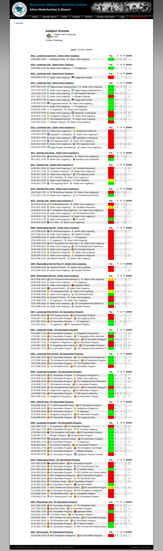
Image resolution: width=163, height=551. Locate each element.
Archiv (64, 17)
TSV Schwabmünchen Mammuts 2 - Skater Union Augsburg (75, 243)
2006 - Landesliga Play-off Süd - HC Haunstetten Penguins (57, 354)
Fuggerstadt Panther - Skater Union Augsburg (69, 103)
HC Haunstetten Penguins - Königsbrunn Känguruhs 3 (73, 375)
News (35, 17)
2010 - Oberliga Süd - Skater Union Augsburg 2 (52, 201)
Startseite (19, 23)
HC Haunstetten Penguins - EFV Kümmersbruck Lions (73, 466)
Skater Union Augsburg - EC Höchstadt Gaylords (70, 249)
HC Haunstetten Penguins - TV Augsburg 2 (68, 411)
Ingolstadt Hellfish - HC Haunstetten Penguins (69, 463)
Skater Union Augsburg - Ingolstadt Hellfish (68, 285)
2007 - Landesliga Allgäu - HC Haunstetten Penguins (54, 330)
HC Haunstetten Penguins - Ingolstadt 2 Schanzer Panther (75, 454)
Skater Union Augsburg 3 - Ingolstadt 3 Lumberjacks (72, 138)
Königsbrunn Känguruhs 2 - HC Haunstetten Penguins (73, 342)
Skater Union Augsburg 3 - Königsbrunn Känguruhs (72, 131)
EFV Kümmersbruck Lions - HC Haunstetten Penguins (73, 497)
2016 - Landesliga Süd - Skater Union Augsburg (52, 73)
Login (122, 17)
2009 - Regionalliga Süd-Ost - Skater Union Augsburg (55, 228)
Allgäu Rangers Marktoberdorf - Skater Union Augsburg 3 (74, 147)
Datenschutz (146, 547)
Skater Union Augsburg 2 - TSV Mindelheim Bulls (71, 213)
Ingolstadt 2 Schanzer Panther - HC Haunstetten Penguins (75, 439)
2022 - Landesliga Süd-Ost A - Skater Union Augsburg (55, 56)
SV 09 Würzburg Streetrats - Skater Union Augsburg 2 (73, 192)
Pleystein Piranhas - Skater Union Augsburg (68, 258)
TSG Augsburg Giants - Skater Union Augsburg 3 (71, 141)
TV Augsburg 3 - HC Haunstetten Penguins (68, 324)
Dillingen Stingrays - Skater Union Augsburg (68, 122)
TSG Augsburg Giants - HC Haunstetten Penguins (71, 315)
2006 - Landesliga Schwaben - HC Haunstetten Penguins (56, 372)
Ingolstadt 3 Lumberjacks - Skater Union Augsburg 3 (72, 134)
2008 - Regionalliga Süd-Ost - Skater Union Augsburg (55, 276)
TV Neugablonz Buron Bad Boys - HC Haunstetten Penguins (75, 345)
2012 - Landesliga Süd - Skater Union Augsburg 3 (53, 127)
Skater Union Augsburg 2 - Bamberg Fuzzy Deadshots (73, 159)
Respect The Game (106, 17)
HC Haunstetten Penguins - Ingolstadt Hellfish (69, 484)
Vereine (88, 17)
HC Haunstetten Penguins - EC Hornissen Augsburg (72, 429)
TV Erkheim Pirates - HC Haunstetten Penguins (70, 481)
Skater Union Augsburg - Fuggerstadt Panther (69, 77)
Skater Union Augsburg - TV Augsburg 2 (67, 237)
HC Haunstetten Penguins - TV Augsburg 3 (68, 321)
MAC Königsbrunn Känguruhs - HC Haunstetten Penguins (74, 475)
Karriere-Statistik (85, 49)
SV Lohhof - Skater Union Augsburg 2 (66, 222)
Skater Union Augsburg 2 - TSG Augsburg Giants (71, 174)
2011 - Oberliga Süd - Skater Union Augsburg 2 (52, 165)
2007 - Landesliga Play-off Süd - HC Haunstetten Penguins (57, 312)
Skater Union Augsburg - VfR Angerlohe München (71, 93)
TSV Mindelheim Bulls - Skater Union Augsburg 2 (71, 204)
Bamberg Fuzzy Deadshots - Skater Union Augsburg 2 (73, 156)
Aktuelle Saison (50, 17)
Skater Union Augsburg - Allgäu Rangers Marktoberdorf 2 (74, 90)
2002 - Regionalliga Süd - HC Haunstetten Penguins (54, 502)
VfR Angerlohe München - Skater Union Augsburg (71, 119)
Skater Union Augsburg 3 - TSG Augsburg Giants (71, 144)
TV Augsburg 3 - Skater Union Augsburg (67, 109)
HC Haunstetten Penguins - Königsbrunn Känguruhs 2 (73, 333)
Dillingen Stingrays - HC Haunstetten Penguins (70, 435)
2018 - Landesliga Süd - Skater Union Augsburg (52, 65)
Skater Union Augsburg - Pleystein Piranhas (68, 234)
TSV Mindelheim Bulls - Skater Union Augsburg (70, 291)
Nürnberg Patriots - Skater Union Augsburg (68, 59)
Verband (76, 17)
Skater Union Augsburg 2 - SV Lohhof (66, 219)
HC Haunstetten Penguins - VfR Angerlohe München (72, 393)
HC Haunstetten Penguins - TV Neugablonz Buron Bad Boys (75, 336)
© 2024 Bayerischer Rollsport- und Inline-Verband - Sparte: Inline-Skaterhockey (43, 547)
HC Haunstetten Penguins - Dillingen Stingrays (70, 451)
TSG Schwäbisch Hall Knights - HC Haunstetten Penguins (74, 432)
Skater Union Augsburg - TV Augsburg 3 (67, 68)
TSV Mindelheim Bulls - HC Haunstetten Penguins (71, 366)
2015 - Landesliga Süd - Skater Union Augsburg (52, 83)
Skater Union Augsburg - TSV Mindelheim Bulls (70, 294)
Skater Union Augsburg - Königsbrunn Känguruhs (71, 255)
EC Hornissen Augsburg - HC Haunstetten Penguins (72, 445)
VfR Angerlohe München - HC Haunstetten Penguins (72, 384)
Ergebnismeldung (138, 17)
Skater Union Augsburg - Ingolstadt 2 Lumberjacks (71, 113)
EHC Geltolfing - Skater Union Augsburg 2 (68, 177)
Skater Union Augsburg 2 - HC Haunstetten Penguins (72, 390)
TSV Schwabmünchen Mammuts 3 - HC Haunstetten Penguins (76, 339)
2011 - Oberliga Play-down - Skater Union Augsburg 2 (55, 153)
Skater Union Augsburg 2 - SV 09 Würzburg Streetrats (73, 195)
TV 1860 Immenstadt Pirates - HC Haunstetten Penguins (74, 405)
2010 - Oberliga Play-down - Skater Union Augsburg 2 (55, 189)
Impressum (135, 547)
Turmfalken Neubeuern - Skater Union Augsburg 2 (71, 171)
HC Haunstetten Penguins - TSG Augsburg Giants (71, 318)
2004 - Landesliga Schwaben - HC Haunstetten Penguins (56, 423)
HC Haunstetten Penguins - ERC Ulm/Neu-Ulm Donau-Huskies (76, 472)
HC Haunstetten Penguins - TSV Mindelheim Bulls (71, 363)
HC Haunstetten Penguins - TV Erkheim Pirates (70, 469)
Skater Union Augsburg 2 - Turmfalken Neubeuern (71, 168)
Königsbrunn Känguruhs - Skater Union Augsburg (71, 116)
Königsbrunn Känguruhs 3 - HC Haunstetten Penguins (73, 396)
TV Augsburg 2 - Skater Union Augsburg (67, 240)
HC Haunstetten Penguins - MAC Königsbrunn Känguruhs (74, 490)
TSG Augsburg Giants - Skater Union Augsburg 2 (71, 183)
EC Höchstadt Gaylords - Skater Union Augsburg (70, 231)
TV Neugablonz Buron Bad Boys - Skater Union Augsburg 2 (75, 210)
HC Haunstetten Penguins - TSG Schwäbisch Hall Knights (74, 448)
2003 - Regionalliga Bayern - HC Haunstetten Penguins (55, 460)
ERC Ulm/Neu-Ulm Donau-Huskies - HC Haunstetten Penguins (76, 487)
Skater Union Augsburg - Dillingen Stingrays (68, 96)
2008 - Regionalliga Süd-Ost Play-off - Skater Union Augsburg (58, 264)
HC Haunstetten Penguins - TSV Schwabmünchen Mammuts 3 (76, 348)
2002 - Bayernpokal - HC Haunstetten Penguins (52, 532)
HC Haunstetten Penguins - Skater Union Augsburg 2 (72, 378)
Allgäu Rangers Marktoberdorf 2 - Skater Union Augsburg (74, 87)
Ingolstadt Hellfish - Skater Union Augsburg (68, 288)
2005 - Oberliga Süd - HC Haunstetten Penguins (52, 402)
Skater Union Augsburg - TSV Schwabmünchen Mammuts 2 (75, 246)
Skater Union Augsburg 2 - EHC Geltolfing (68, 180)
